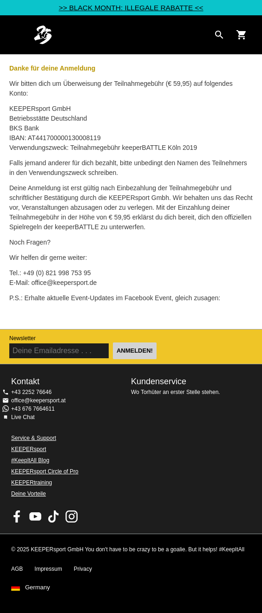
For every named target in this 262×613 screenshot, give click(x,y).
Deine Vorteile (28, 493)
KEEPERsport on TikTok (53, 516)
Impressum (48, 569)
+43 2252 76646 (31, 392)
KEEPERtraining (31, 482)
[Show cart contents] (241, 35)
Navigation (15, 35)
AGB (17, 569)
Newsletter (22, 338)
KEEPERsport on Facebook (17, 516)
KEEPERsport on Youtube (35, 516)
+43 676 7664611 (33, 409)
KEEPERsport (28, 449)
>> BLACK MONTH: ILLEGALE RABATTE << (131, 8)
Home (121, 35)
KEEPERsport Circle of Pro (45, 471)
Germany (37, 587)
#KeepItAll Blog (30, 460)
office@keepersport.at (38, 400)
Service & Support (33, 438)
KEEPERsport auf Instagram (72, 516)
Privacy (83, 569)
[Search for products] (219, 35)
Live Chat (23, 417)
